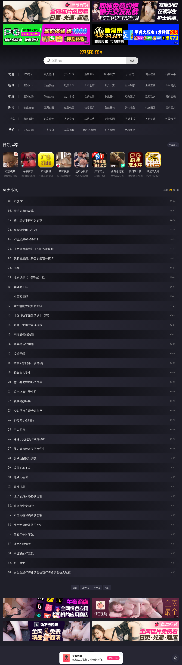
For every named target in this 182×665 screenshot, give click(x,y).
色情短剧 (130, 129)
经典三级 (130, 96)
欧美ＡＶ (69, 85)
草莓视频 (69, 129)
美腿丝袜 (110, 107)
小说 (11, 118)
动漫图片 (89, 107)
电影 (11, 96)
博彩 (11, 74)
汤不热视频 (89, 129)
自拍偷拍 (49, 85)
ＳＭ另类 (171, 85)
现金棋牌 (150, 74)
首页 (75, 587)
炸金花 (130, 74)
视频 (11, 85)
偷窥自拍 (29, 107)
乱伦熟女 (150, 96)
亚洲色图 (49, 107)
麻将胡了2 (110, 74)
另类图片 (171, 107)
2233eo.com (91, 52)
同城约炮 (29, 129)
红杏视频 (110, 129)
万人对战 (69, 74)
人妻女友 (69, 118)
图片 (11, 107)
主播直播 (150, 85)
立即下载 (113, 657)
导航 (11, 130)
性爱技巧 (171, 118)
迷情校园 (110, 118)
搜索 (132, 60)
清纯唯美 (130, 107)
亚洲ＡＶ (29, 85)
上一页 (85, 587)
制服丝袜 (110, 96)
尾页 (107, 587)
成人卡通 (69, 96)
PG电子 (28, 74)
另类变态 (171, 96)
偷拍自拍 (49, 96)
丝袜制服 (130, 85)
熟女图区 (150, 107)
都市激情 (29, 118)
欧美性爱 (89, 96)
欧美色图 (69, 107)
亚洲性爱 (29, 96)
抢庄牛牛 (171, 74)
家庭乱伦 (49, 118)
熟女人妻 (110, 85)
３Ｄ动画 (89, 85)
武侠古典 (89, 118)
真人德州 (49, 74)
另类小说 (130, 118)
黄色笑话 (150, 118)
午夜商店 (49, 129)
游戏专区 (89, 74)
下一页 (96, 587)
